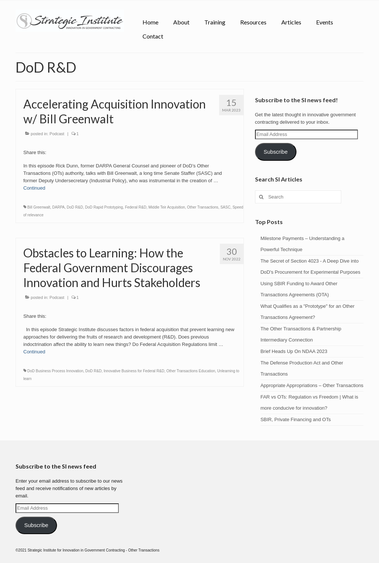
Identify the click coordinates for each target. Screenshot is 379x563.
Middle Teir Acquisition (166, 207)
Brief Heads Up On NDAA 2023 (295, 351)
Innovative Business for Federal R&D (134, 371)
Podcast (57, 133)
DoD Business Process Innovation (55, 371)
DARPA (58, 207)
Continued (34, 188)
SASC (225, 207)
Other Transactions (202, 207)
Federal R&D (136, 207)
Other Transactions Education (191, 371)
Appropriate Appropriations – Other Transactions (312, 385)
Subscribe (276, 152)
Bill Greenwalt (38, 207)
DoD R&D (75, 207)
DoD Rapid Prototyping (104, 207)
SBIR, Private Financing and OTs (296, 419)
